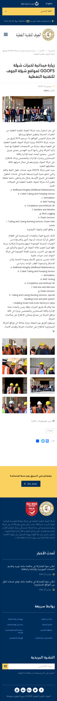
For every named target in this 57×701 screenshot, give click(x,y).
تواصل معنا (30, 484)
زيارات (49, 430)
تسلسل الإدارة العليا (15, 624)
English (49, 4)
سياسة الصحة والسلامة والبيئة (14, 631)
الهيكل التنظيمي (16, 638)
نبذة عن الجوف (46, 619)
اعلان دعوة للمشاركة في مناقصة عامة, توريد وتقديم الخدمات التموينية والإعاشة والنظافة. (31, 568)
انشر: (53, 441)
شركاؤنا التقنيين (46, 630)
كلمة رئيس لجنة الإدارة (44, 638)
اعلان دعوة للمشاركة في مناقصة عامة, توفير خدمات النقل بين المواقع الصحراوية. (29, 583)
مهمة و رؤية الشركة (15, 619)
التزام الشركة (47, 624)
